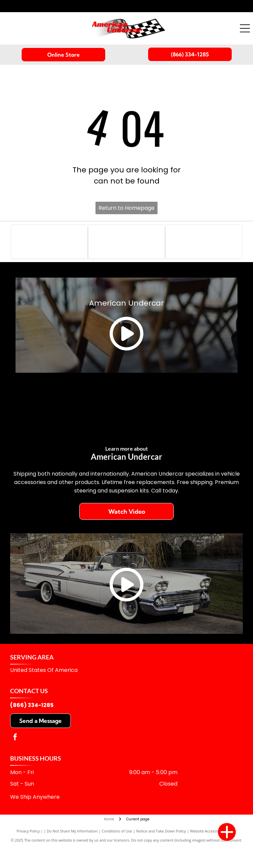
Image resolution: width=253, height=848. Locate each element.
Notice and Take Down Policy (161, 830)
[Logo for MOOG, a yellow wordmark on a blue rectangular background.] (204, 242)
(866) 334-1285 (32, 705)
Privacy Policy (28, 830)
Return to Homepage (126, 208)
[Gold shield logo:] (126, 242)
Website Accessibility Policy (213, 830)
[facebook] (15, 738)
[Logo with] (49, 242)
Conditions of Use (117, 830)
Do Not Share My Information (72, 830)
